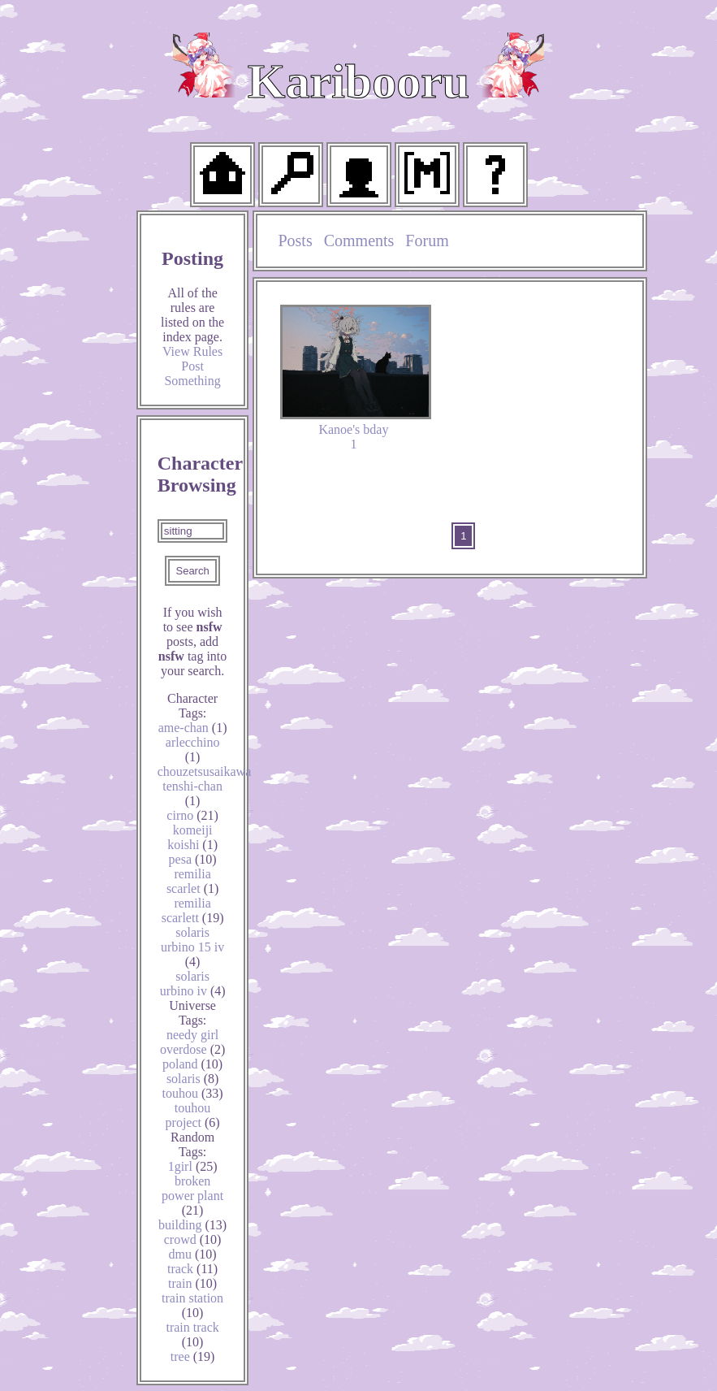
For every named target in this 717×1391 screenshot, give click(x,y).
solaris (192, 1079)
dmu (193, 1254)
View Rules (192, 351)
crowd (193, 1239)
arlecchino (193, 749)
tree (193, 1356)
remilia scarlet (192, 881)
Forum (426, 240)
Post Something (192, 373)
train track (192, 1334)
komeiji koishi (192, 837)
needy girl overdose (192, 1042)
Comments (359, 240)
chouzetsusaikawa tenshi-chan (205, 786)
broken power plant (192, 1195)
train (192, 1283)
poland (192, 1064)
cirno (192, 815)
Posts (295, 240)
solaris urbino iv (193, 983)
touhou (192, 1093)
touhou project (193, 1115)
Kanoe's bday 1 (355, 378)
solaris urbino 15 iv (192, 946)
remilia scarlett (193, 910)
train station (192, 1305)
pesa (193, 859)
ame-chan (192, 727)
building (192, 1225)
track (192, 1269)
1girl (193, 1166)
